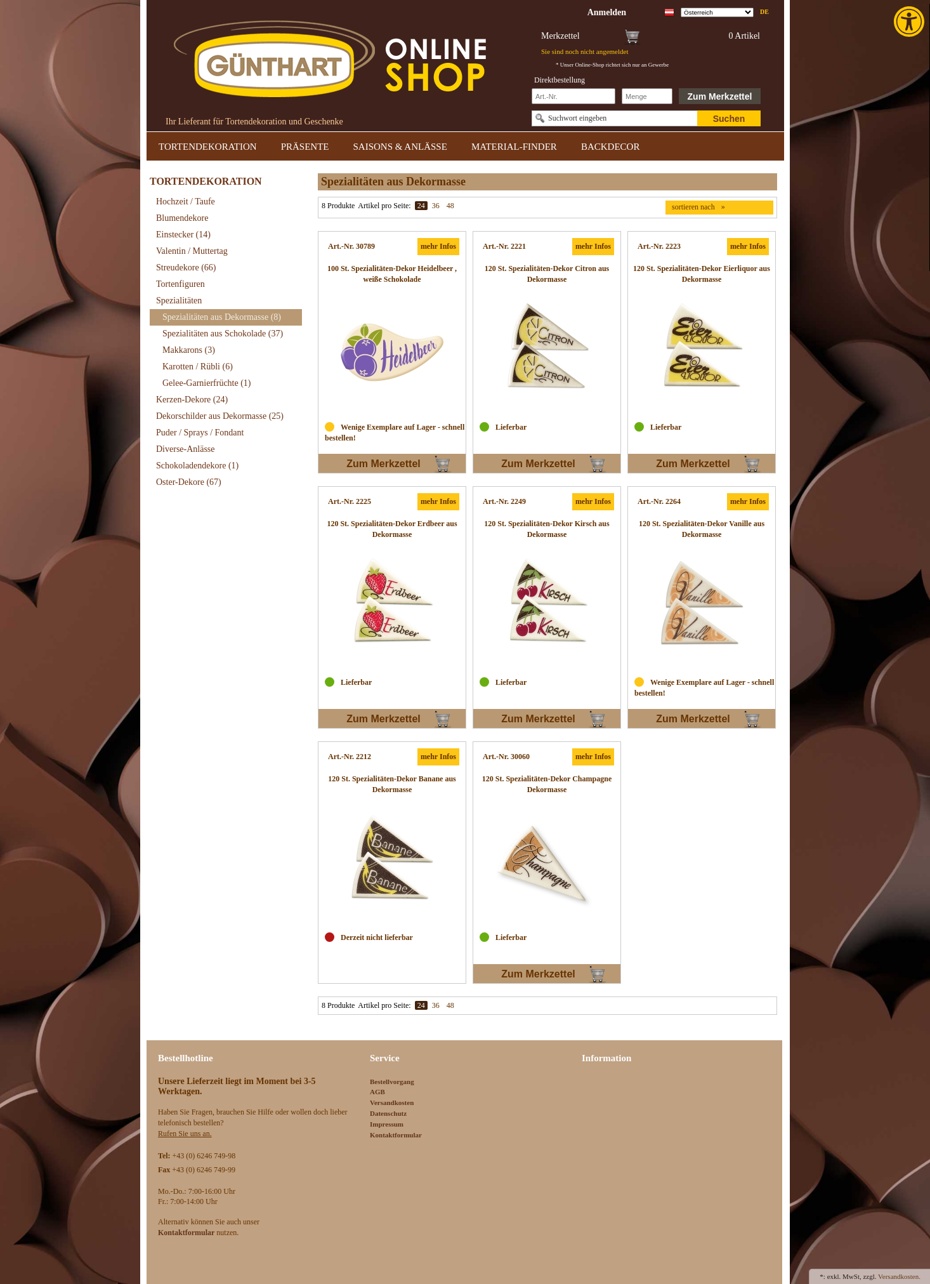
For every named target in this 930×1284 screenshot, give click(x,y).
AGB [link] (377, 1091)
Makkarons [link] (188, 350)
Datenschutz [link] (388, 1113)
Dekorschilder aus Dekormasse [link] (220, 416)
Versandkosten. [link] (899, 1276)
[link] (910, 21)
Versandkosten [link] (392, 1102)
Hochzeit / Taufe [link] (185, 201)
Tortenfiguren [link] (180, 284)
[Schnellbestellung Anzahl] (647, 96)
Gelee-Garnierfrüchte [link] (206, 383)
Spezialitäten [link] (179, 300)
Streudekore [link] (186, 267)
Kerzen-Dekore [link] (192, 399)
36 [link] (436, 205)
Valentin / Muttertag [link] (192, 251)
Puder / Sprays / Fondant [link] (200, 432)
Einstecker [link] (183, 234)
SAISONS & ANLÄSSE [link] (400, 147)
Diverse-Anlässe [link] (185, 449)
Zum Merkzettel (720, 96)
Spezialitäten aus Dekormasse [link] (221, 317)
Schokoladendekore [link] (197, 465)
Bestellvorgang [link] (392, 1081)
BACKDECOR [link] (610, 147)
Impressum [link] (386, 1124)
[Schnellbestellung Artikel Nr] (573, 96)
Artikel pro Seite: (384, 205)
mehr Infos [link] (438, 246)
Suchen (729, 119)
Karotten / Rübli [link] (197, 366)
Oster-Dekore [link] (188, 482)
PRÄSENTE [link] (305, 147)
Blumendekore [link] (182, 218)
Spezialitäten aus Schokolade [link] (222, 333)
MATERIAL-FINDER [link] (514, 147)
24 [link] (421, 205)
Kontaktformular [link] (396, 1135)
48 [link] (450, 205)
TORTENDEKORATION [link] (208, 147)
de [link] (764, 11)
